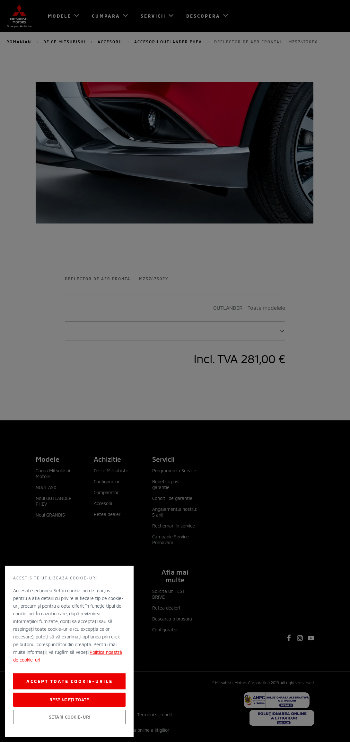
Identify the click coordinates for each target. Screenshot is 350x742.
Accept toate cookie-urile (69, 681)
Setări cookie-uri (69, 717)
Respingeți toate (69, 699)
